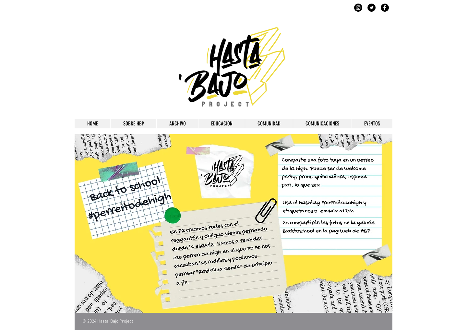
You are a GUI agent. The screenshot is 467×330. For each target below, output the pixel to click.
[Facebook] (385, 8)
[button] (133, 123)
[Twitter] (371, 8)
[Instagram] (358, 8)
